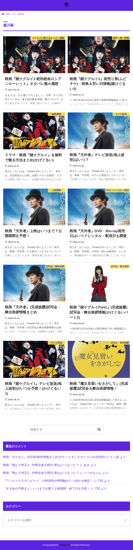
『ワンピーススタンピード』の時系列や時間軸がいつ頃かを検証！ (48, 480)
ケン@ (114, 457)
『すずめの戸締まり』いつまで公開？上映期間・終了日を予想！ (46, 488)
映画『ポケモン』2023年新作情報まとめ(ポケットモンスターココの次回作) (54, 457)
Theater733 (64, 545)
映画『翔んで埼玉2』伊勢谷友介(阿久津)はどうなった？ (41, 465)
